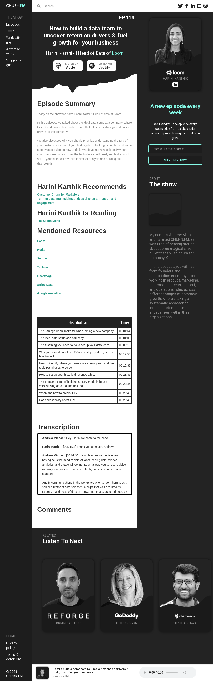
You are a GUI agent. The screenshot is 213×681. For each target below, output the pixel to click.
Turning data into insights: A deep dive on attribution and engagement (76, 201)
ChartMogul (45, 276)
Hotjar (41, 249)
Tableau (42, 267)
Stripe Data (45, 284)
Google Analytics (49, 293)
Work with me (13, 40)
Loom (41, 241)
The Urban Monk (48, 220)
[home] (16, 5)
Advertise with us (13, 51)
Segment (43, 258)
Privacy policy (11, 645)
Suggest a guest (13, 62)
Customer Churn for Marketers (58, 194)
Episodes (13, 24)
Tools (10, 31)
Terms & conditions (13, 656)
